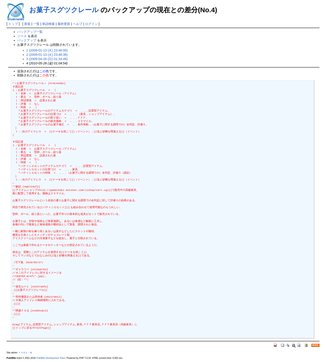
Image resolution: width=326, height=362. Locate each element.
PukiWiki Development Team (50, 358)
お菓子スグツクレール (64, 10)
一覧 (36, 24)
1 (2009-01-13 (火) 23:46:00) (47, 50)
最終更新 (64, 24)
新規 (27, 24)
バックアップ (26, 40)
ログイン (91, 24)
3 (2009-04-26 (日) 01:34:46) (47, 59)
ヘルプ (77, 24)
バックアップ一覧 (30, 32)
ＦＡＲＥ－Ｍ (25, 352)
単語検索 (48, 24)
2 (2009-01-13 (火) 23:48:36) (47, 54)
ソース (22, 36)
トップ (13, 24)
